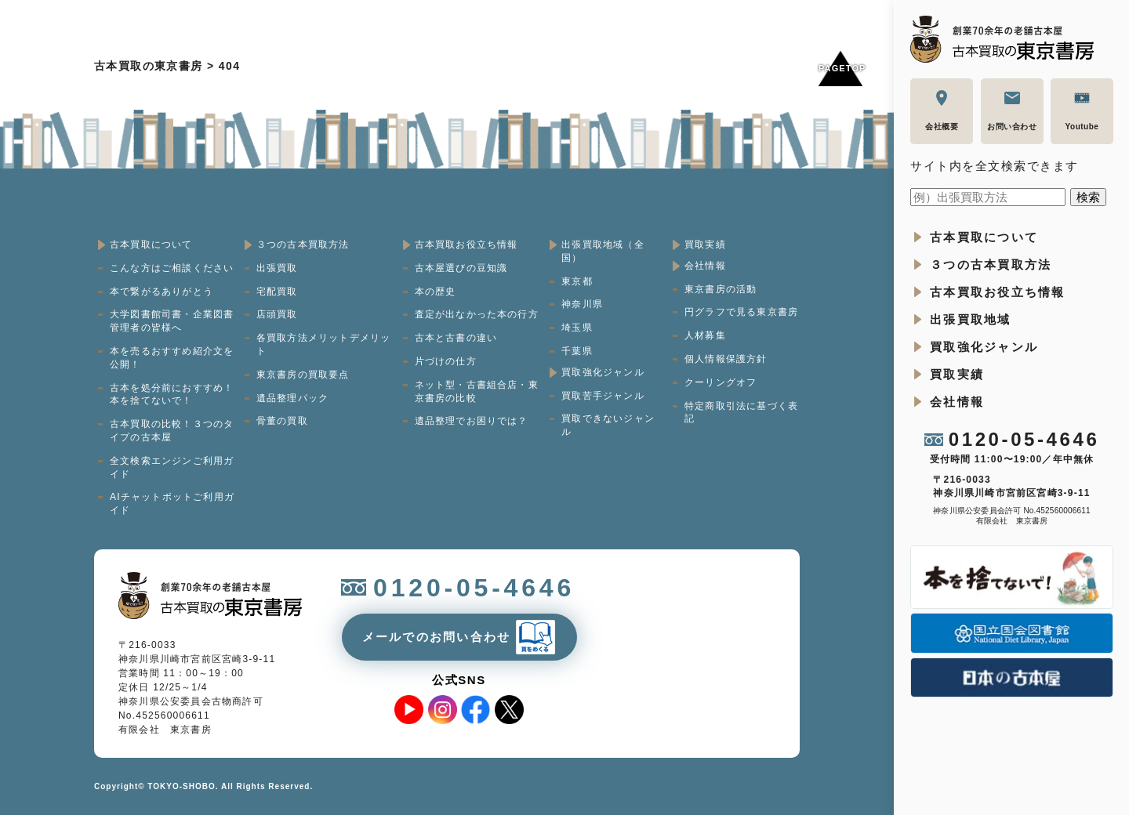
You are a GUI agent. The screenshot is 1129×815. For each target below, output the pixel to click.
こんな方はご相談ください (172, 268)
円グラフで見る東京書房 (741, 311)
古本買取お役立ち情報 (997, 292)
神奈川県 (582, 304)
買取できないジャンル (608, 425)
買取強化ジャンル (984, 346)
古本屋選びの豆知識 (461, 268)
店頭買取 (277, 314)
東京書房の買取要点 (303, 374)
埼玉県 (577, 327)
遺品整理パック (292, 398)
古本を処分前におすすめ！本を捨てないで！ (172, 394)
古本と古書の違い (456, 337)
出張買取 (277, 268)
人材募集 (705, 335)
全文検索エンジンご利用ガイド (172, 467)
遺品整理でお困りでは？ (471, 420)
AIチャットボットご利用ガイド (172, 503)
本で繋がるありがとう (161, 291)
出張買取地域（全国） (602, 251)
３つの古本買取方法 (990, 264)
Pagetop (840, 68)
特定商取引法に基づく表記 (741, 412)
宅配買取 (277, 291)
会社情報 (957, 401)
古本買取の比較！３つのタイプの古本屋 (172, 430)
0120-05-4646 (1024, 439)
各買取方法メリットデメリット (323, 344)
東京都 (577, 281)
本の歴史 (435, 291)
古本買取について (984, 237)
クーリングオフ (720, 382)
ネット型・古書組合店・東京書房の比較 (477, 391)
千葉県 (577, 351)
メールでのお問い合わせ (436, 636)
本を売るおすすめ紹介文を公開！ (172, 358)
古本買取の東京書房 (148, 66)
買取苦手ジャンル (602, 395)
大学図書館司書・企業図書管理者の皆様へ (172, 321)
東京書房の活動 (720, 289)
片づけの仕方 (446, 361)
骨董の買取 (282, 420)
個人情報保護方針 (726, 358)
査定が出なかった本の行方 (477, 314)
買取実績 (957, 374)
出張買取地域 (970, 319)
